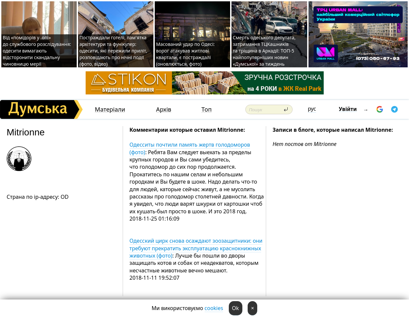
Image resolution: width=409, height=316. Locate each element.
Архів (163, 109)
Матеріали (110, 109)
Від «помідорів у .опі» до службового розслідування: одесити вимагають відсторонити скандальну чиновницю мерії (37, 50)
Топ (206, 109)
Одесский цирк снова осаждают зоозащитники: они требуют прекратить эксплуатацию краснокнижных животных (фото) (196, 248)
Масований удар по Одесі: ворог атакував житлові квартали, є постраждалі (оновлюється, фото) (185, 54)
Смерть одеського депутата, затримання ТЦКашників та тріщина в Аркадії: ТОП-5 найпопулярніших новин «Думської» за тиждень (264, 50)
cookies (214, 308)
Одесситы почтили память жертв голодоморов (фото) (190, 148)
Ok (235, 308)
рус (312, 108)
